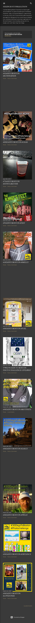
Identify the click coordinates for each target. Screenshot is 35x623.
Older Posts (28, 606)
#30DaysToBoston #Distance (17, 554)
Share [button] (4, 78)
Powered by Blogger (18, 617)
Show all (8, 36)
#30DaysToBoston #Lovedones (11, 594)
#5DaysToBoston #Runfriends (11, 74)
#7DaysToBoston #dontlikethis (11, 182)
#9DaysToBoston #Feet (14, 223)
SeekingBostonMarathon (15, 7)
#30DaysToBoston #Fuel (14, 328)
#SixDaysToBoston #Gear (15, 142)
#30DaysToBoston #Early (15, 448)
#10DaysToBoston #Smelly (15, 262)
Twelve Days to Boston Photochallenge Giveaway (17, 369)
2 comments (10, 412)
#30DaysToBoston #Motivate (17, 409)
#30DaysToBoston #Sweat (15, 515)
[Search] (31, 3)
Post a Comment (12, 78)
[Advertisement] (17, 95)
